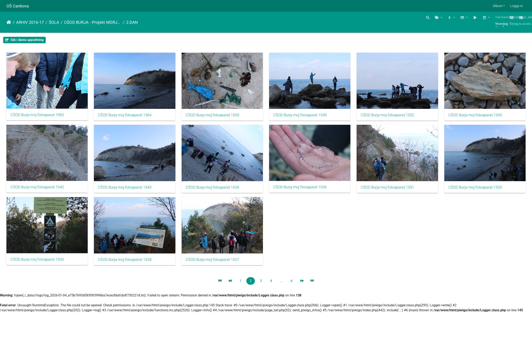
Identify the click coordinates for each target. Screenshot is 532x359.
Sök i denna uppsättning (24, 40)
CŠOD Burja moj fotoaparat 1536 (393, 189)
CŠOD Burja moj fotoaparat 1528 (304, 263)
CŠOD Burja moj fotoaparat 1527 (393, 263)
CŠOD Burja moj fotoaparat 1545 (37, 189)
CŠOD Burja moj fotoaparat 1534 (304, 189)
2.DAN (132, 22)
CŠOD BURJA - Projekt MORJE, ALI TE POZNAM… (92, 22)
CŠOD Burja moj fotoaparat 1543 (215, 189)
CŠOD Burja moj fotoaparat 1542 (126, 189)
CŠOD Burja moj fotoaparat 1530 (215, 262)
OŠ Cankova (17, 6)
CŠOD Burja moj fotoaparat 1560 (37, 116)
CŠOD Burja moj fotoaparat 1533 (126, 263)
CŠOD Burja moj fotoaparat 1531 (37, 263)
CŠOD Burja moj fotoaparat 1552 (393, 116)
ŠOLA (54, 22)
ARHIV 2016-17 (30, 22)
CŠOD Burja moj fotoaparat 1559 (215, 116)
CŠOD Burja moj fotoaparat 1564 (126, 116)
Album (497, 6)
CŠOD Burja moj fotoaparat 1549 (304, 116)
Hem (8, 22)
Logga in (516, 6)
